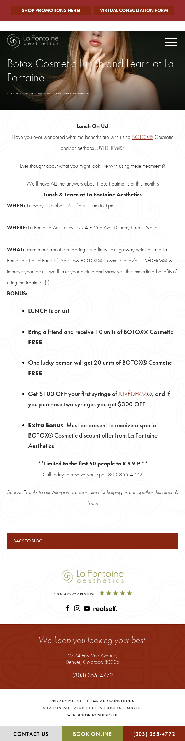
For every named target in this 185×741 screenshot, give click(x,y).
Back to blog (28, 541)
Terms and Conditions (110, 700)
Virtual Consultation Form (134, 10)
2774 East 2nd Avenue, (93, 658)
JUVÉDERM (132, 394)
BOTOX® (142, 137)
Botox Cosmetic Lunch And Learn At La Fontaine (57, 93)
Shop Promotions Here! (51, 10)
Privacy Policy (66, 700)
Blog (19, 93)
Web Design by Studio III (92, 715)
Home (10, 93)
